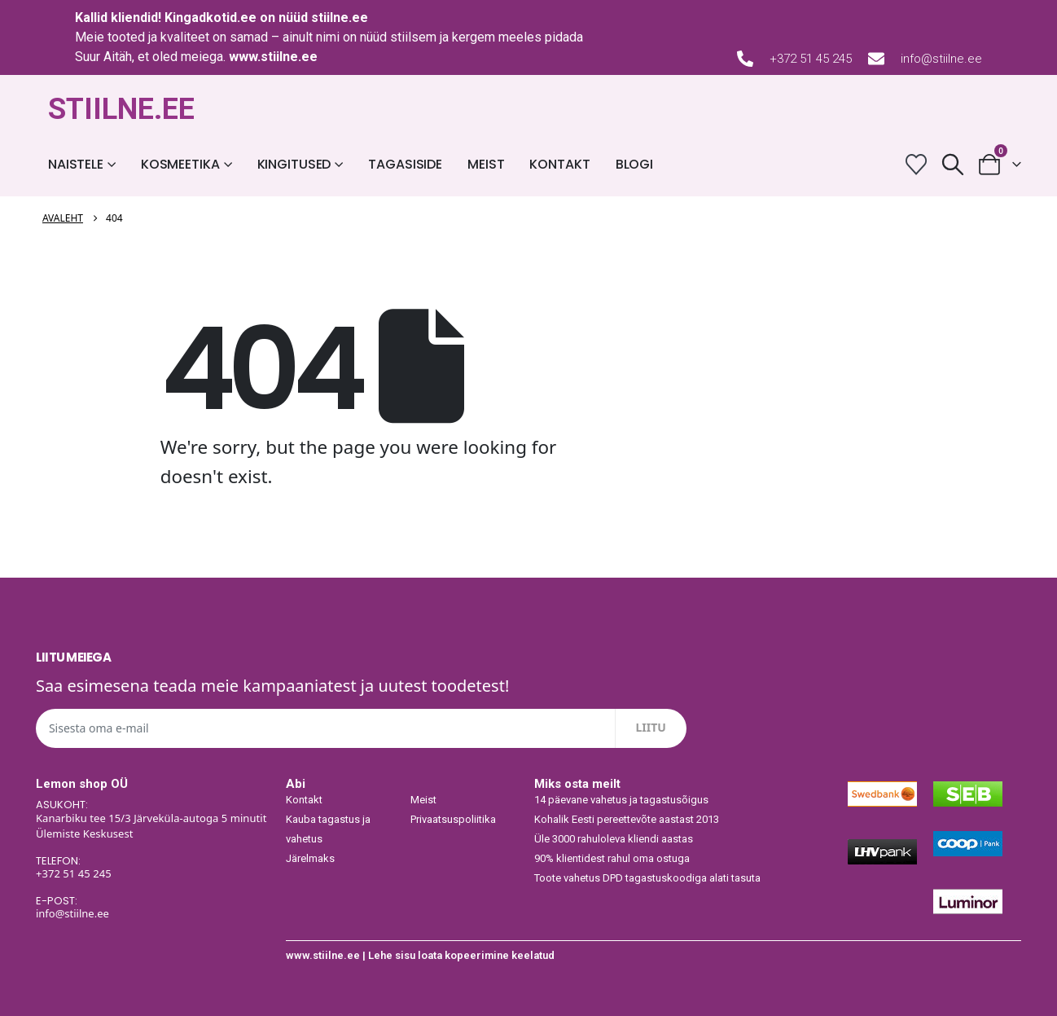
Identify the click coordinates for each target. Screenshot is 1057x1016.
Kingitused (294, 164)
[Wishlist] (916, 164)
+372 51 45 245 (811, 58)
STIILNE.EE (121, 109)
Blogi (634, 164)
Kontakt (559, 164)
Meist (485, 164)
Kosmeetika (180, 164)
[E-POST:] (153, 908)
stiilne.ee (339, 17)
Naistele (75, 164)
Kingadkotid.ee (210, 17)
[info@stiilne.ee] (876, 59)
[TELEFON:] (153, 868)
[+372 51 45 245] (745, 59)
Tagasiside (405, 164)
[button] (953, 164)
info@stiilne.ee (941, 58)
